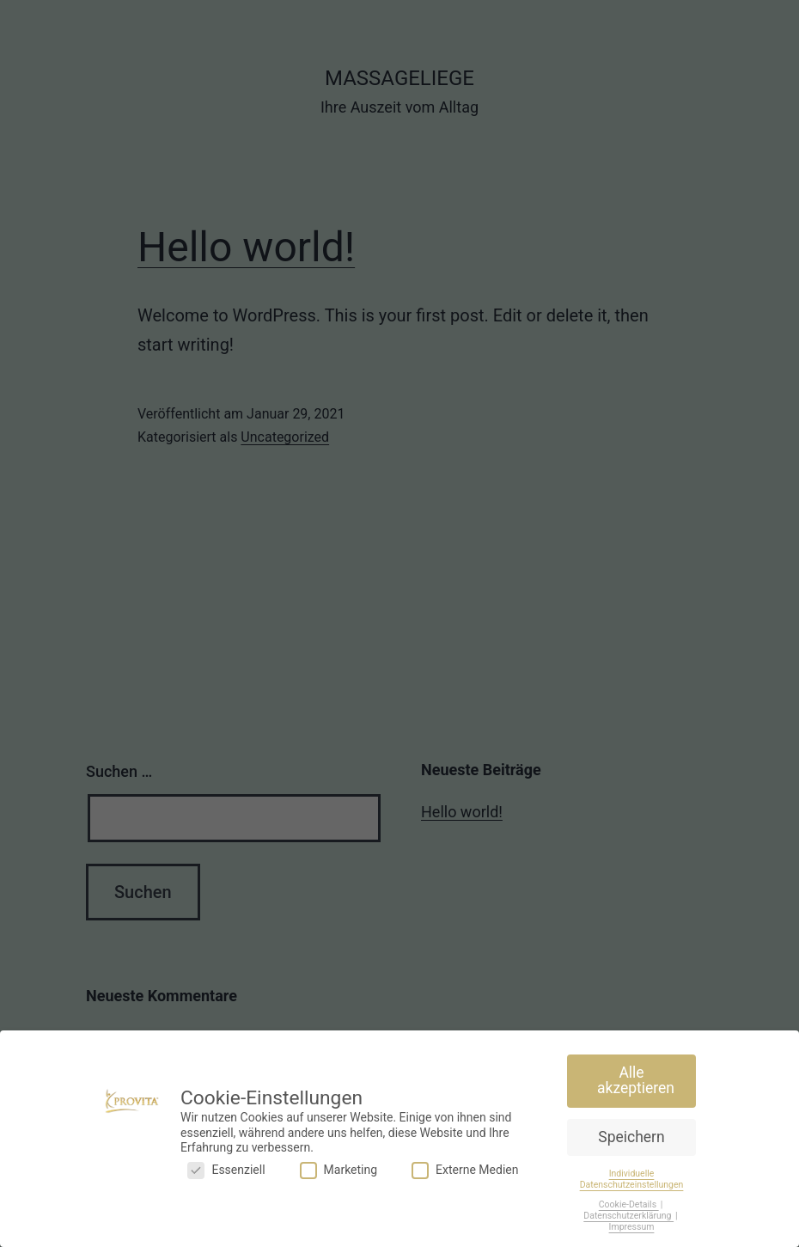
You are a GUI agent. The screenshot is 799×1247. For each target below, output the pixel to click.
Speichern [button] (631, 1136)
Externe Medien (465, 1169)
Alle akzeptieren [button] (635, 1080)
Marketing (339, 1169)
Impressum (632, 1226)
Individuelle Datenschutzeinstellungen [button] (632, 1178)
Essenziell (226, 1169)
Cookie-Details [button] (629, 1203)
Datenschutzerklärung (628, 1214)
